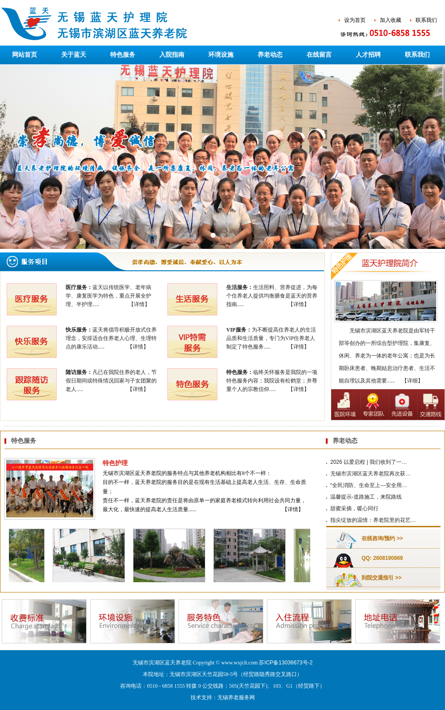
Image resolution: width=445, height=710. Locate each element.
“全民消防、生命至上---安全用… (368, 485)
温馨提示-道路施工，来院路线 (366, 497)
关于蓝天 (73, 54)
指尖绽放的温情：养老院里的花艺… (373, 520)
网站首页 (24, 54)
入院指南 (171, 54)
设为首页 (355, 20)
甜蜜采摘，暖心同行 (354, 508)
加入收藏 (390, 20)
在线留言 (319, 54)
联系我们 (426, 20)
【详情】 (139, 304)
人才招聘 (368, 54)
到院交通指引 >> (381, 578)
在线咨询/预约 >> (382, 538)
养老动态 (270, 54)
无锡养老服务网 (236, 697)
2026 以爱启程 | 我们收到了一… (368, 462)
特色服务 (122, 54)
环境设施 (220, 54)
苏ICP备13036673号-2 (285, 663)
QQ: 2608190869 (382, 558)
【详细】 (412, 381)
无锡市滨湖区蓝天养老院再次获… (370, 474)
